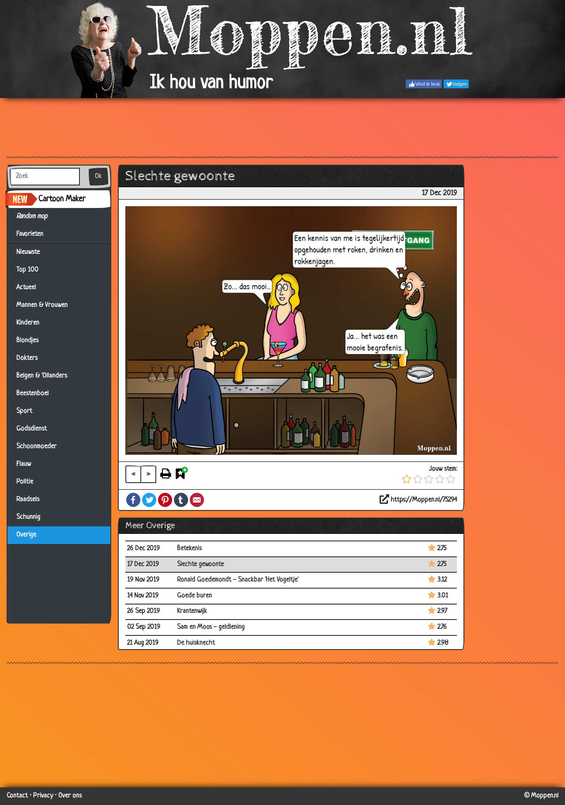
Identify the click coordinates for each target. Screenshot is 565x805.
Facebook (133, 500)
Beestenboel (32, 393)
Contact (17, 796)
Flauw (23, 464)
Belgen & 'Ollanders (41, 376)
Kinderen (27, 323)
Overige (26, 535)
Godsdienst (31, 429)
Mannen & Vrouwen (42, 305)
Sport (24, 411)
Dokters (27, 358)
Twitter (149, 500)
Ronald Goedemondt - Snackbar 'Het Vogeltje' (237, 580)
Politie (24, 482)
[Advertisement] (282, 127)
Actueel (26, 287)
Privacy (43, 796)
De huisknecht (196, 643)
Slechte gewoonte (200, 564)
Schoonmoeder (36, 446)
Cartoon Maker (62, 199)
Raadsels (27, 499)
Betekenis (189, 548)
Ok (98, 176)
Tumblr (181, 500)
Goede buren (194, 596)
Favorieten (35, 234)
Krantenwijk (192, 611)
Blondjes (27, 340)
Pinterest (165, 500)
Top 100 (27, 270)
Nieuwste (28, 252)
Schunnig (28, 517)
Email (197, 500)
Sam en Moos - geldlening (211, 627)
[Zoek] (45, 176)
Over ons (70, 796)
